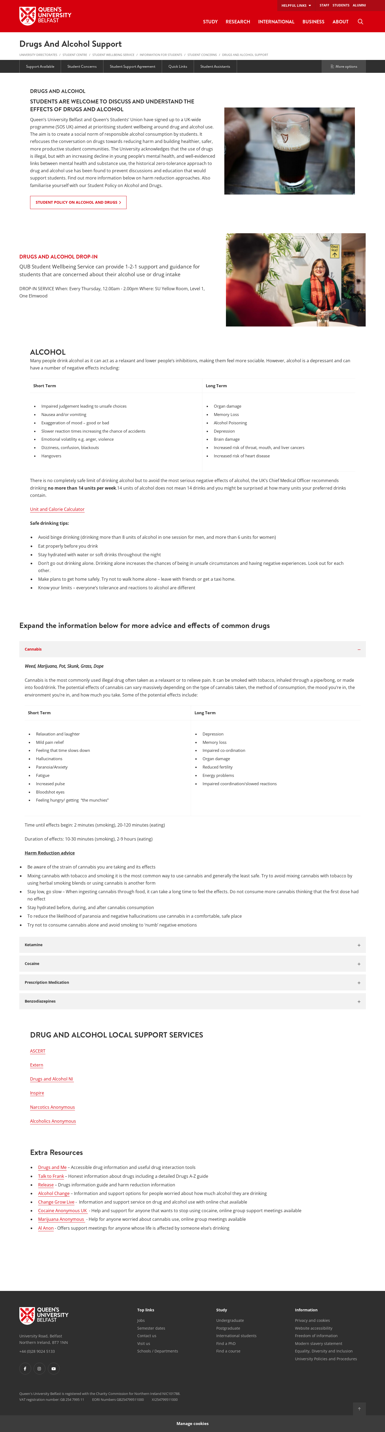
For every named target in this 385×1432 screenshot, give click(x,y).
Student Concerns (202, 55)
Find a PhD (226, 1343)
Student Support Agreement (132, 66)
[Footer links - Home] (44, 1316)
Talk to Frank (51, 1176)
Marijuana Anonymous (61, 1219)
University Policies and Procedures (326, 1358)
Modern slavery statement (318, 1343)
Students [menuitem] (341, 5)
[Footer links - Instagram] (39, 1368)
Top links (145, 1310)
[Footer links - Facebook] (25, 1368)
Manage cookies (192, 1423)
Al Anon (46, 1228)
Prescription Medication (47, 982)
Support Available (40, 66)
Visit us (143, 1343)
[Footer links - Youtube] (54, 1368)
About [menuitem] (340, 21)
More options (343, 66)
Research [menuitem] (238, 21)
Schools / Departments (157, 1351)
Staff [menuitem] (324, 5)
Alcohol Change (54, 1193)
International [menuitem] (276, 21)
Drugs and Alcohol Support (245, 55)
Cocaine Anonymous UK (63, 1211)
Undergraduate (230, 1320)
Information (306, 1310)
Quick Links (177, 66)
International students (236, 1335)
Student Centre (75, 55)
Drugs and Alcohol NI (52, 1079)
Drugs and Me (52, 1167)
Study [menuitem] (210, 21)
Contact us (146, 1335)
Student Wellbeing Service (113, 55)
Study (221, 1310)
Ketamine (33, 944)
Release (46, 1185)
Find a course (228, 1351)
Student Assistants (215, 66)
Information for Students (161, 55)
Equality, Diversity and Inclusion (324, 1351)
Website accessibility (313, 1328)
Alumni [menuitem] (359, 5)
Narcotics (52, 1107)
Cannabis (33, 649)
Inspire (37, 1093)
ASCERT (37, 1051)
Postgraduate (228, 1328)
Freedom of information (316, 1335)
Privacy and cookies (312, 1320)
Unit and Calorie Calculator (57, 509)
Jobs (141, 1320)
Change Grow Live (56, 1202)
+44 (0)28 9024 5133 (37, 1351)
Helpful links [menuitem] (294, 5)
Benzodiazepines (40, 1001)
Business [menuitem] (314, 21)
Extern (36, 1065)
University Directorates (38, 55)
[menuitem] (360, 21)
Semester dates (151, 1328)
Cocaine (32, 963)
